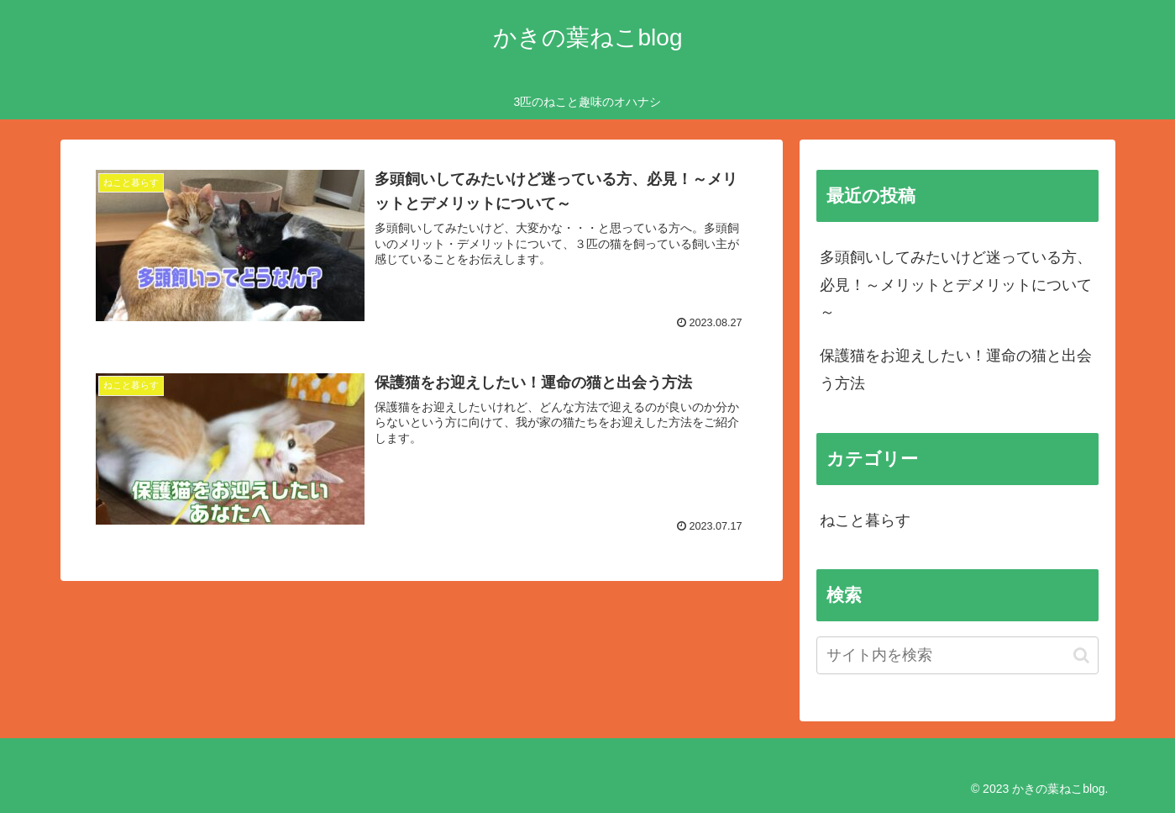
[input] (957, 655)
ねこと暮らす (865, 520)
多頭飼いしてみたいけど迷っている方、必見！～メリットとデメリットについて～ (956, 284)
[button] (1081, 655)
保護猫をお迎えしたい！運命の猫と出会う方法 (956, 369)
